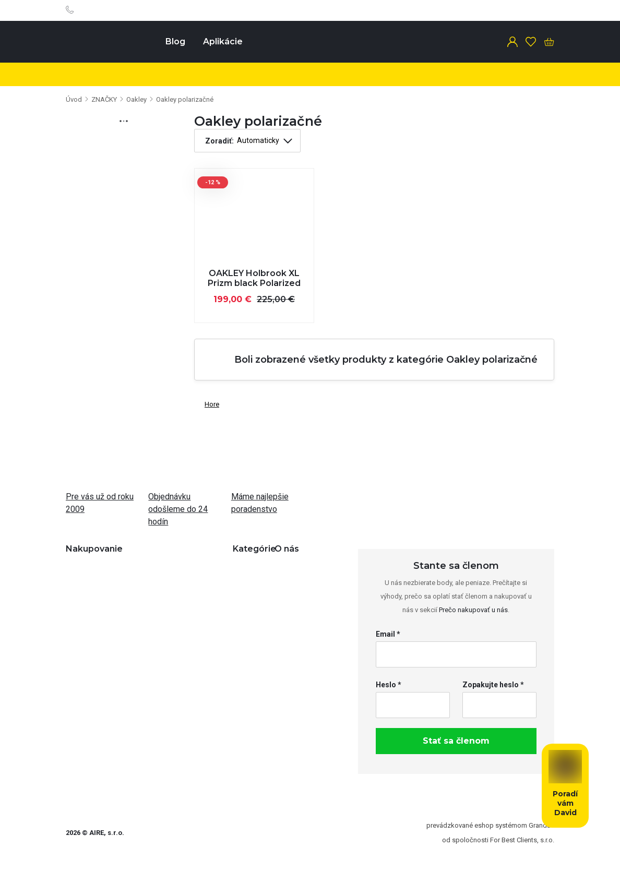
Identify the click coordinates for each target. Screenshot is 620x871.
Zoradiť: (219, 141)
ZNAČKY (104, 99)
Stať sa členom (456, 741)
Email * (388, 634)
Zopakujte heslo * (493, 685)
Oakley (136, 99)
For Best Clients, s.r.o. (522, 840)
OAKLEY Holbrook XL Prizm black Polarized (254, 278)
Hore (206, 402)
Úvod (74, 99)
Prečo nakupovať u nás (473, 610)
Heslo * (388, 685)
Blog (175, 41)
